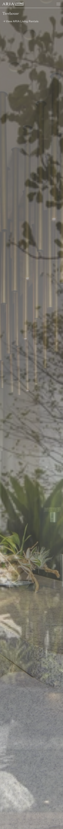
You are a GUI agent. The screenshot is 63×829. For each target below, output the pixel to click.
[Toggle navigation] (58, 4)
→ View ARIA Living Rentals (20, 21)
